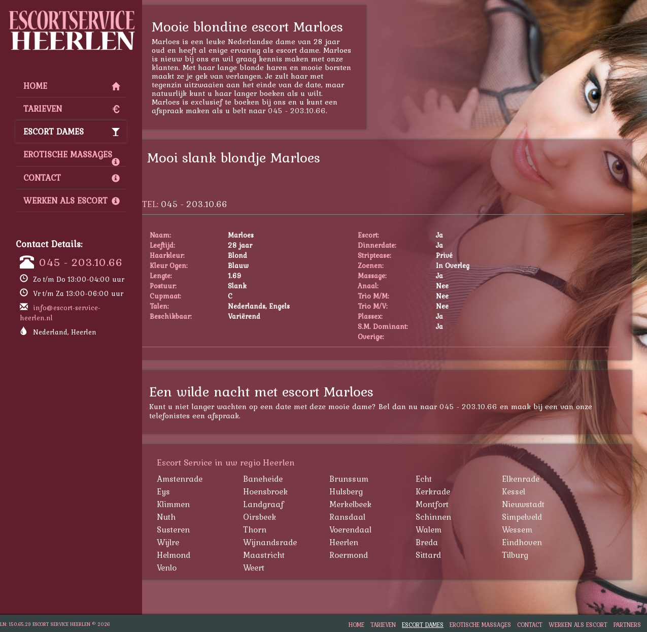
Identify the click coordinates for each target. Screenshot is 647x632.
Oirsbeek (279, 517)
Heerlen (364, 542)
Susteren (193, 529)
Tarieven (71, 109)
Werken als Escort (71, 200)
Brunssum (369, 479)
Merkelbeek (371, 504)
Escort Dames (71, 131)
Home (71, 86)
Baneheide (283, 479)
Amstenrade (200, 479)
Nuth (186, 517)
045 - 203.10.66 (81, 262)
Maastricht (284, 555)
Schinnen (453, 517)
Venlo (187, 567)
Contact (71, 178)
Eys (183, 491)
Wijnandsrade (290, 542)
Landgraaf (283, 504)
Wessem (537, 529)
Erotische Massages (71, 156)
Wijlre (188, 542)
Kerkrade (453, 491)
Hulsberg (366, 491)
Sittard (448, 555)
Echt (444, 479)
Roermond (369, 555)
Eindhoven (542, 542)
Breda (447, 542)
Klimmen (193, 504)
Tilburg (535, 555)
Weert (274, 567)
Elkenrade (541, 479)
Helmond (194, 555)
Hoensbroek (285, 491)
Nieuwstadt (543, 504)
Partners (627, 624)
